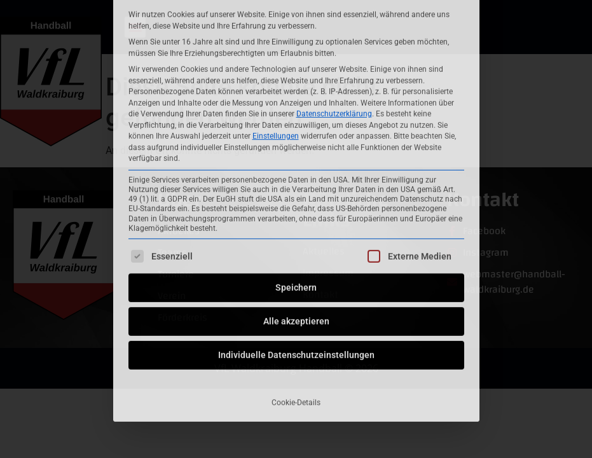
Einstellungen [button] (275, 18)
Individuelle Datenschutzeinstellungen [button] (296, 237)
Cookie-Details (296, 285)
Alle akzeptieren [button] (296, 203)
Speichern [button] (296, 170)
